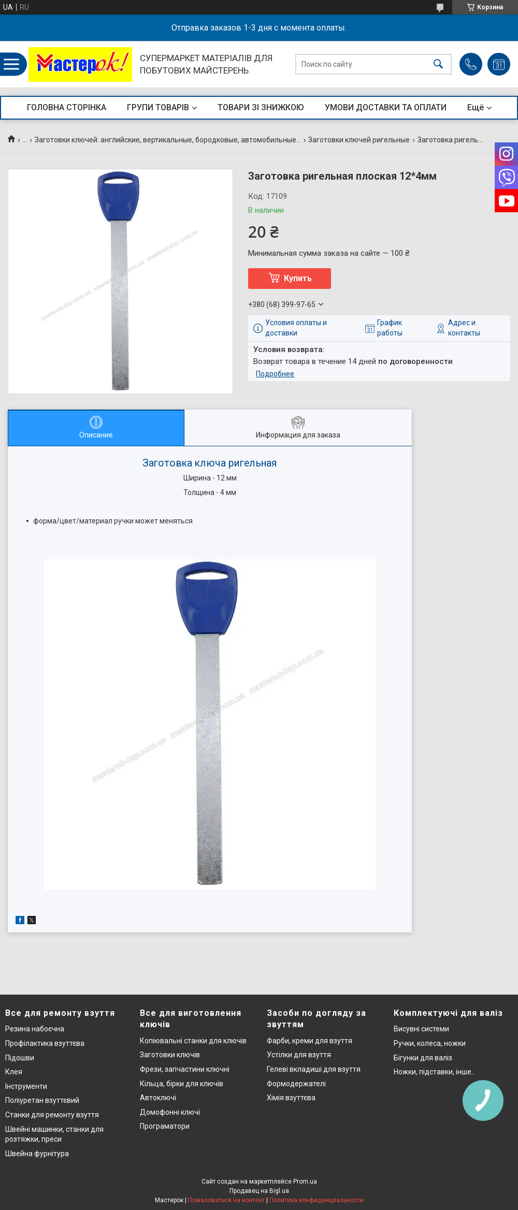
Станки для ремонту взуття (52, 1115)
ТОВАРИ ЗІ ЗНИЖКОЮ (261, 107)
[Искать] (438, 64)
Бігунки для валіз (423, 1058)
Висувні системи (421, 1029)
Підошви (19, 1058)
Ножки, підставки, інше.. (434, 1072)
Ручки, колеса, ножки (430, 1043)
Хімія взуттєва (291, 1098)
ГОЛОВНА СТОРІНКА (66, 107)
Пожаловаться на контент (226, 1200)
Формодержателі (296, 1084)
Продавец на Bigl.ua (259, 1190)
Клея (13, 1072)
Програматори (165, 1126)
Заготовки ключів (170, 1055)
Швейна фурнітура (37, 1153)
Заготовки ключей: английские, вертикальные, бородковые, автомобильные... (168, 140)
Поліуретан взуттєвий (42, 1100)
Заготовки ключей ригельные (359, 140)
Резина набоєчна (34, 1029)
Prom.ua (305, 1181)
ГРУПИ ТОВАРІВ (158, 107)
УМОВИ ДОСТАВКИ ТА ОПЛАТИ (386, 107)
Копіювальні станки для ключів (193, 1041)
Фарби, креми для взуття (309, 1041)
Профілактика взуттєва (44, 1043)
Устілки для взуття (299, 1055)
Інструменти (26, 1086)
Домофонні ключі (170, 1112)
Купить (298, 278)
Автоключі (158, 1098)
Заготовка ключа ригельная (209, 463)
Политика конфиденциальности (316, 1200)
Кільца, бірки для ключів (181, 1084)
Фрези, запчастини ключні (184, 1069)
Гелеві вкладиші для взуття (314, 1069)
